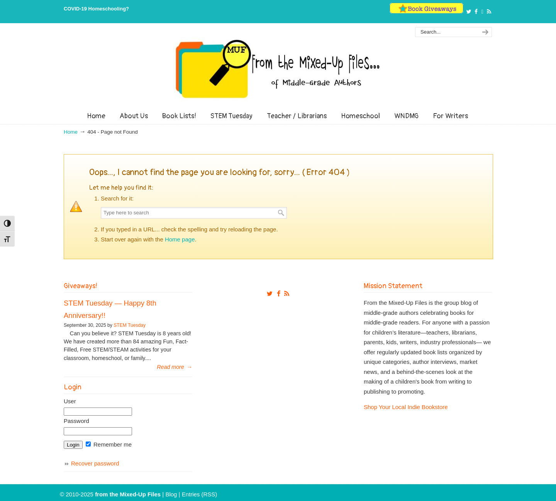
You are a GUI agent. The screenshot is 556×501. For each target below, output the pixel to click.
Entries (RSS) (199, 494)
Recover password (95, 463)
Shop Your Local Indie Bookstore (406, 407)
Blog (171, 494)
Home (71, 132)
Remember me (109, 444)
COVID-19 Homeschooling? (96, 9)
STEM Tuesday (130, 325)
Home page (180, 239)
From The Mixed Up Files (278, 68)
